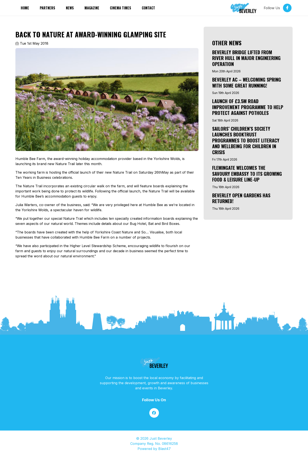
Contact (148, 7)
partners (47, 7)
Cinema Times (120, 7)
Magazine (91, 7)
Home (25, 7)
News (70, 7)
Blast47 (164, 449)
